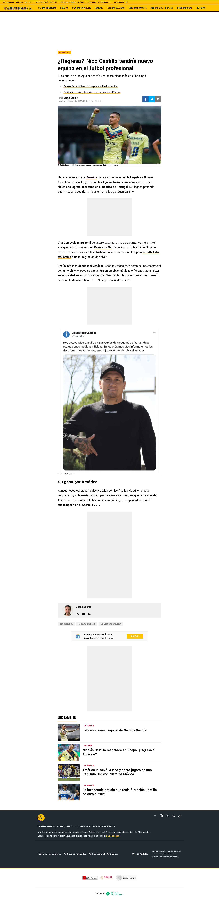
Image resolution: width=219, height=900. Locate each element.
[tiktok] (179, 816)
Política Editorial (96, 854)
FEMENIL (99, 8)
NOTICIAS (201, 8)
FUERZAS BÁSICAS (116, 8)
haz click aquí (113, 835)
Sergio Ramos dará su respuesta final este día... (90, 86)
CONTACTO (71, 826)
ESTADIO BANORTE (137, 8)
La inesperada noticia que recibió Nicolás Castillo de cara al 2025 (120, 792)
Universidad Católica (111, 624)
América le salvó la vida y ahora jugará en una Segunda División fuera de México (117, 772)
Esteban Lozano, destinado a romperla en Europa (91, 92)
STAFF (60, 826)
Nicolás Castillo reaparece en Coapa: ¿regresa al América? (119, 752)
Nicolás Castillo (87, 624)
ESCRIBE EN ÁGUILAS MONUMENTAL (97, 826)
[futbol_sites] (140, 854)
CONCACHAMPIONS (81, 8)
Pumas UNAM (103, 247)
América (91, 177)
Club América (66, 624)
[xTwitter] (167, 816)
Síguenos (135, 636)
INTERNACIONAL (184, 8)
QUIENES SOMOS (46, 826)
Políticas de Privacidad (74, 854)
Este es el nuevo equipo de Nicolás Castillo (115, 730)
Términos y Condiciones (49, 854)
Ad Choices (112, 854)
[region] (109, 25)
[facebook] (155, 816)
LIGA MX (64, 8)
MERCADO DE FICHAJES (161, 8)
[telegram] (173, 816)
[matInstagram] (161, 816)
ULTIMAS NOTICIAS (47, 8)
